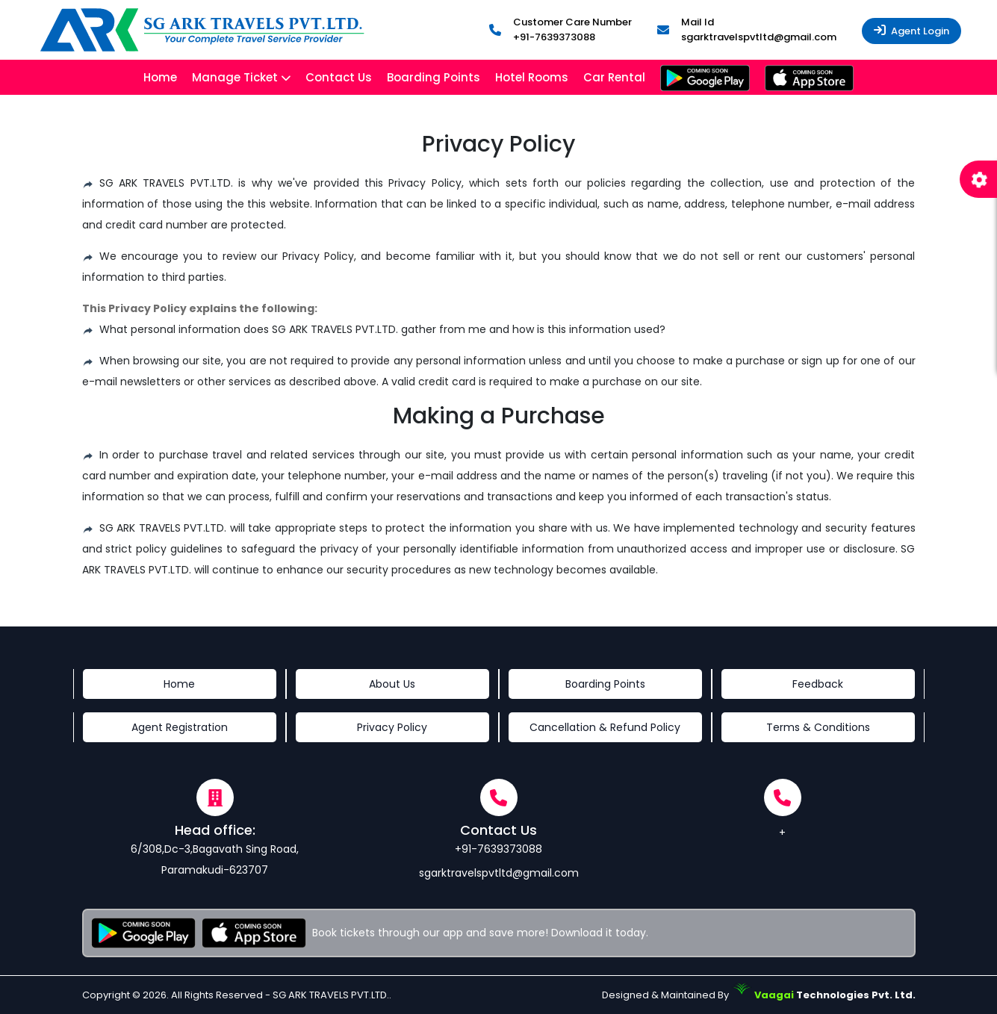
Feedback (817, 683)
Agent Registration (179, 727)
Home (160, 77)
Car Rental (614, 77)
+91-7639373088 (554, 37)
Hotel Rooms (531, 77)
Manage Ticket (235, 77)
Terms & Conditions (818, 727)
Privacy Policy (392, 727)
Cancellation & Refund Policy (604, 727)
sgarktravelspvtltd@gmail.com (758, 37)
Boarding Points (433, 77)
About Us (392, 683)
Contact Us (338, 77)
